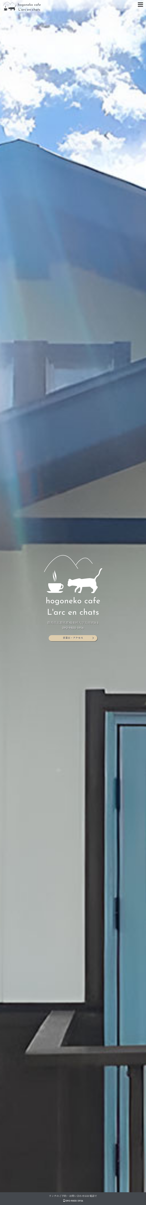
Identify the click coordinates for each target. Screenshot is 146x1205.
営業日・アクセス (73, 638)
